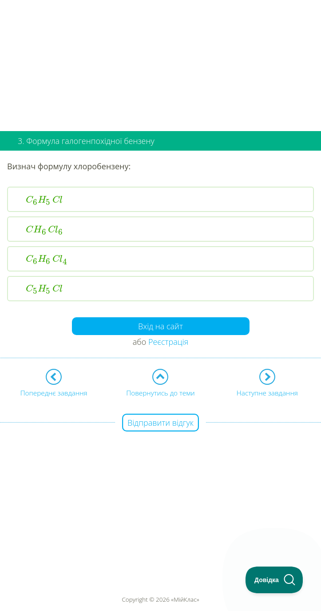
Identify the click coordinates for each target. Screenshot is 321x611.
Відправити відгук (160, 422)
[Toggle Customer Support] (274, 580)
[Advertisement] (160, 62)
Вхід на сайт (160, 326)
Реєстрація (168, 341)
